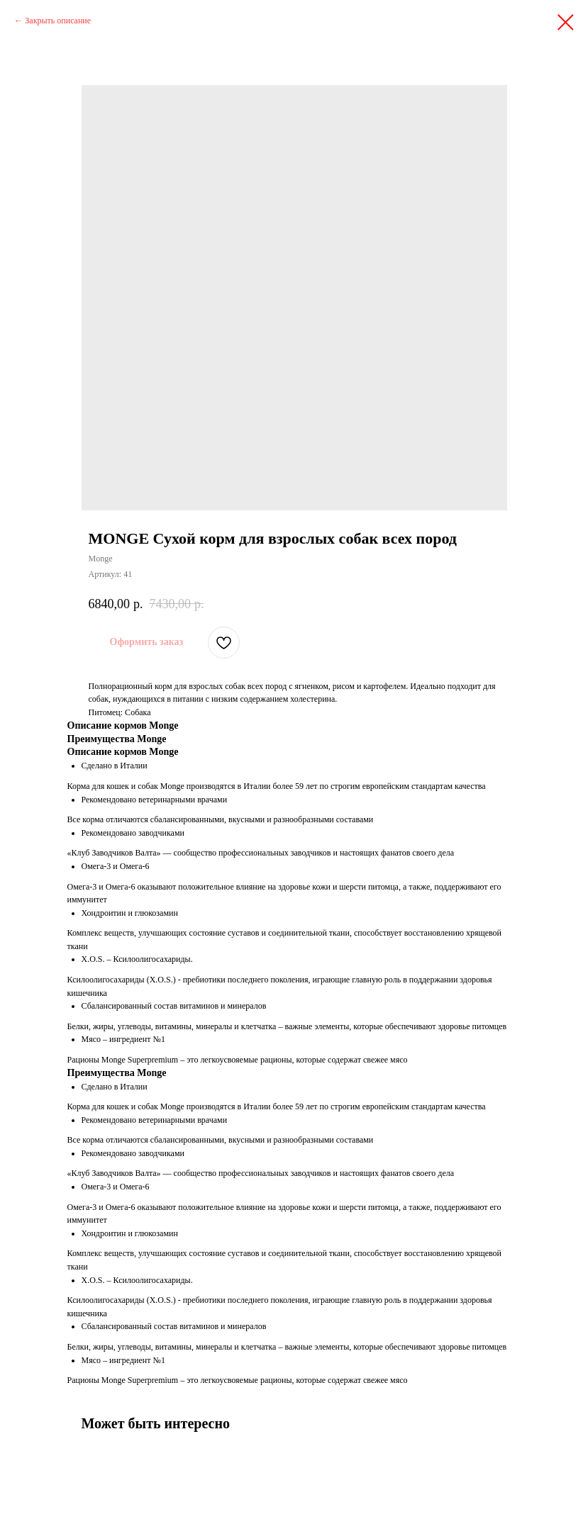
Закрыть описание (58, 21)
